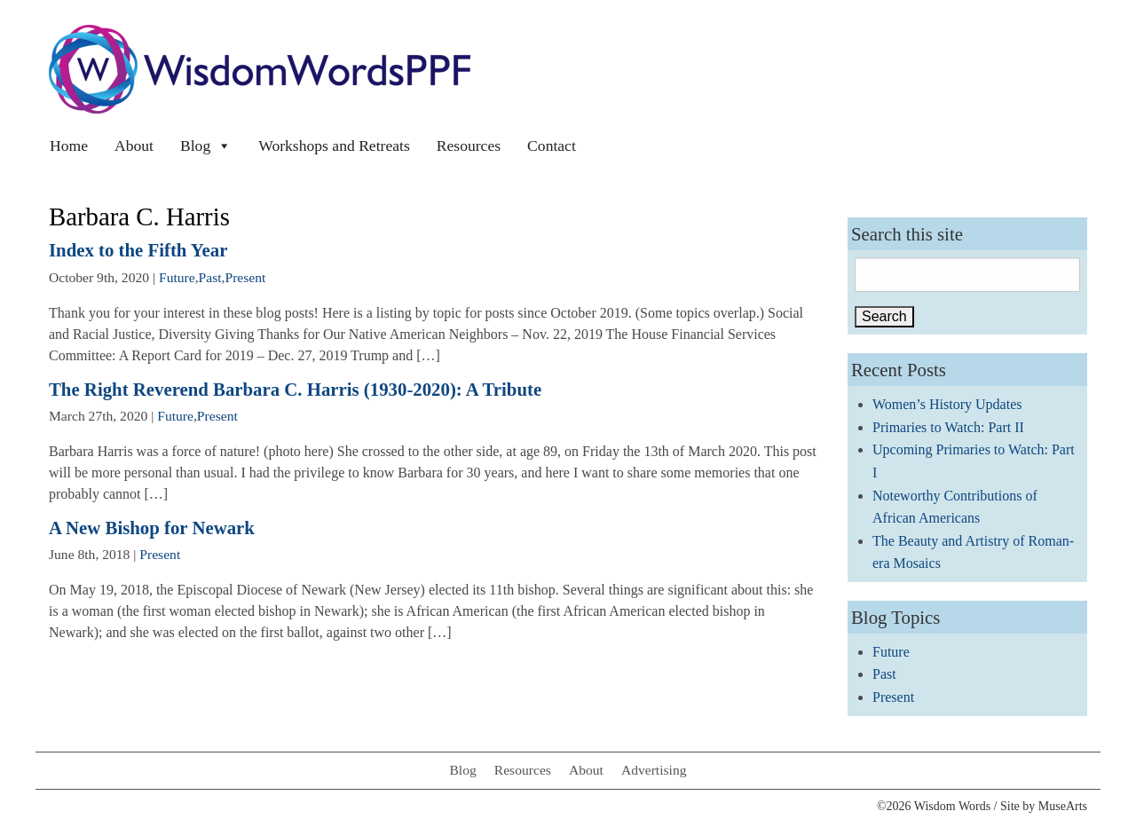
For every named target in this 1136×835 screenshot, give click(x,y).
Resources (469, 145)
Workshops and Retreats (334, 145)
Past (210, 277)
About (134, 145)
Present (245, 277)
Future (177, 277)
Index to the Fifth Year (138, 250)
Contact (551, 145)
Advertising (654, 769)
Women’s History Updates (947, 404)
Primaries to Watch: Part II (948, 427)
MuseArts (1062, 806)
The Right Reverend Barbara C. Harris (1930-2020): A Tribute (295, 389)
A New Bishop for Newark (152, 527)
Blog (206, 145)
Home (69, 145)
